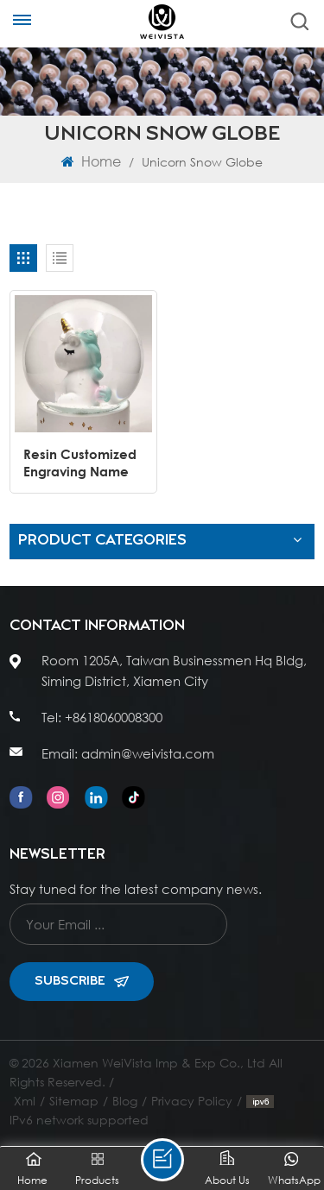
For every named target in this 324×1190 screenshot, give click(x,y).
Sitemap (73, 1100)
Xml (24, 1100)
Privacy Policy (191, 1100)
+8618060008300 (113, 717)
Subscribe (82, 981)
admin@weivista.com (147, 753)
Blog (124, 1100)
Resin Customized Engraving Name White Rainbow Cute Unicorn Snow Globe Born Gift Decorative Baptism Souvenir (80, 463)
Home (91, 161)
